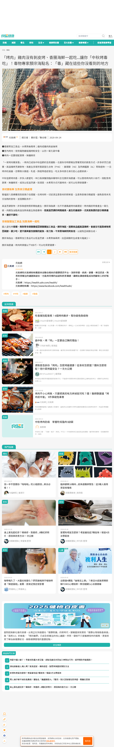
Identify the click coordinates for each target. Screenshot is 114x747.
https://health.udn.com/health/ (40, 282)
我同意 (88, 741)
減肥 (14, 42)
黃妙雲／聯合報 (38, 137)
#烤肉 (6, 293)
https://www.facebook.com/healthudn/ (51, 285)
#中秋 (15, 293)
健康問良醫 (54, 42)
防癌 (5, 42)
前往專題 (57, 644)
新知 (31, 42)
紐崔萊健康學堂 (104, 42)
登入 (111, 35)
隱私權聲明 (50, 741)
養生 (22, 42)
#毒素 (25, 293)
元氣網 (12, 137)
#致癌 (34, 293)
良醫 (3, 50)
